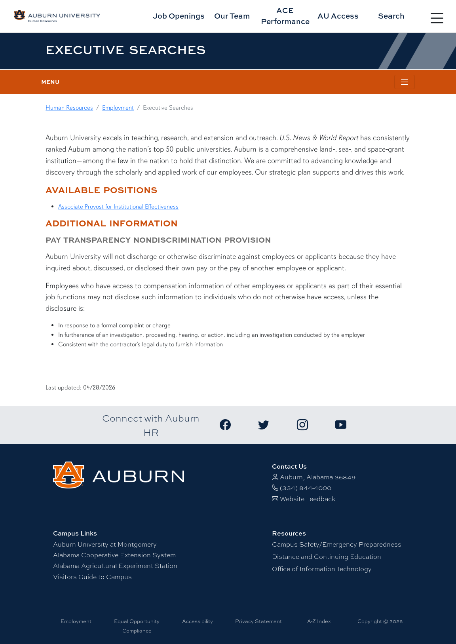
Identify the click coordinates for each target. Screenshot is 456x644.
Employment (118, 108)
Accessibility (197, 621)
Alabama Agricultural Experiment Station (115, 565)
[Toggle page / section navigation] (404, 82)
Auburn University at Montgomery (105, 544)
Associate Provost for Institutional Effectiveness (118, 207)
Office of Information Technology (322, 568)
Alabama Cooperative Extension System (114, 554)
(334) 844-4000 (305, 487)
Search (391, 15)
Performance (285, 16)
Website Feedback (307, 498)
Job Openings (179, 15)
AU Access (338, 15)
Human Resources (69, 108)
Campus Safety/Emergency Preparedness (336, 544)
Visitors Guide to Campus (92, 576)
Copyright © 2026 (380, 621)
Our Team (232, 15)
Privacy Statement (258, 621)
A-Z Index (319, 621)
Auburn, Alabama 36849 (317, 476)
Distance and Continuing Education (326, 556)
